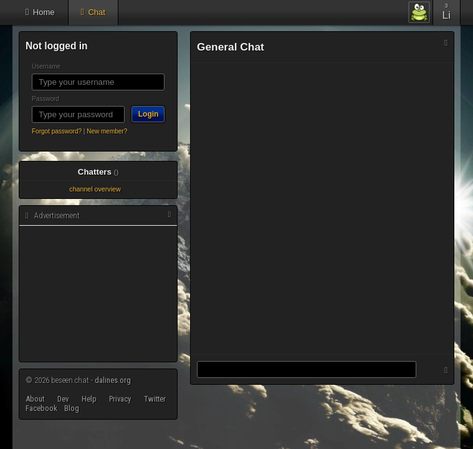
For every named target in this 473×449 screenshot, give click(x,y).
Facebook (41, 408)
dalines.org (113, 380)
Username (46, 66)
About (35, 398)
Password (45, 98)
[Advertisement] (97, 294)
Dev (63, 398)
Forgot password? (57, 131)
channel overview (94, 189)
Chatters (98, 171)
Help (89, 398)
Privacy (120, 398)
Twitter (155, 398)
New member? (107, 131)
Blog (71, 408)
